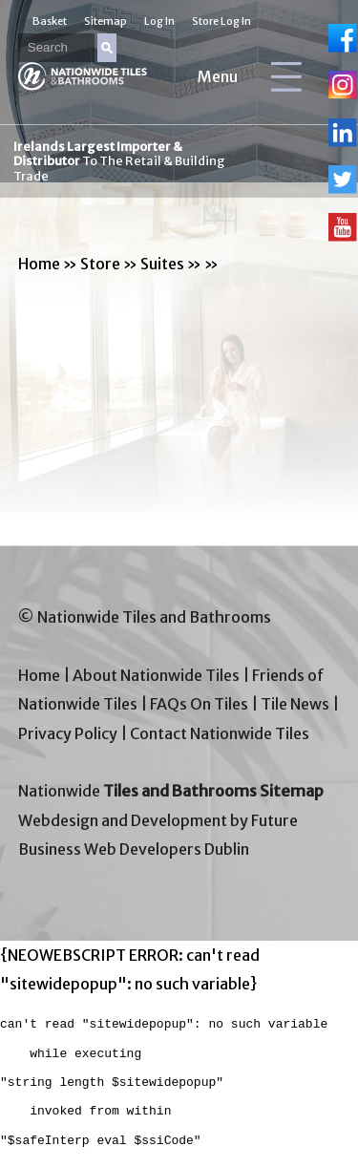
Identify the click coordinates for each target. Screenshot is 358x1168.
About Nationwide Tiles (156, 675)
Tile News (295, 703)
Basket (49, 21)
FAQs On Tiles (199, 703)
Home (39, 263)
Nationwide (171, 790)
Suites (162, 263)
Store (100, 263)
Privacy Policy (67, 733)
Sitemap (105, 21)
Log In (159, 21)
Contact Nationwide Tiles (219, 733)
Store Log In (221, 21)
